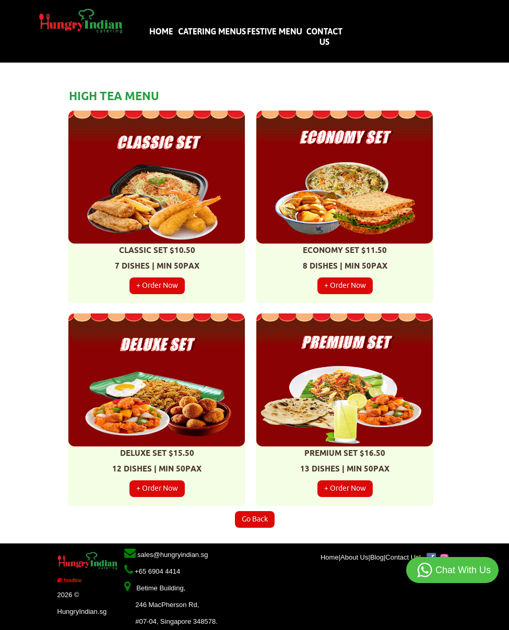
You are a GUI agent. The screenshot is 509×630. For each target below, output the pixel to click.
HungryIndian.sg (82, 611)
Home (162, 31)
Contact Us (402, 557)
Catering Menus (211, 31)
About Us (354, 557)
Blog (377, 557)
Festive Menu (274, 31)
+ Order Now (157, 285)
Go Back (255, 519)
